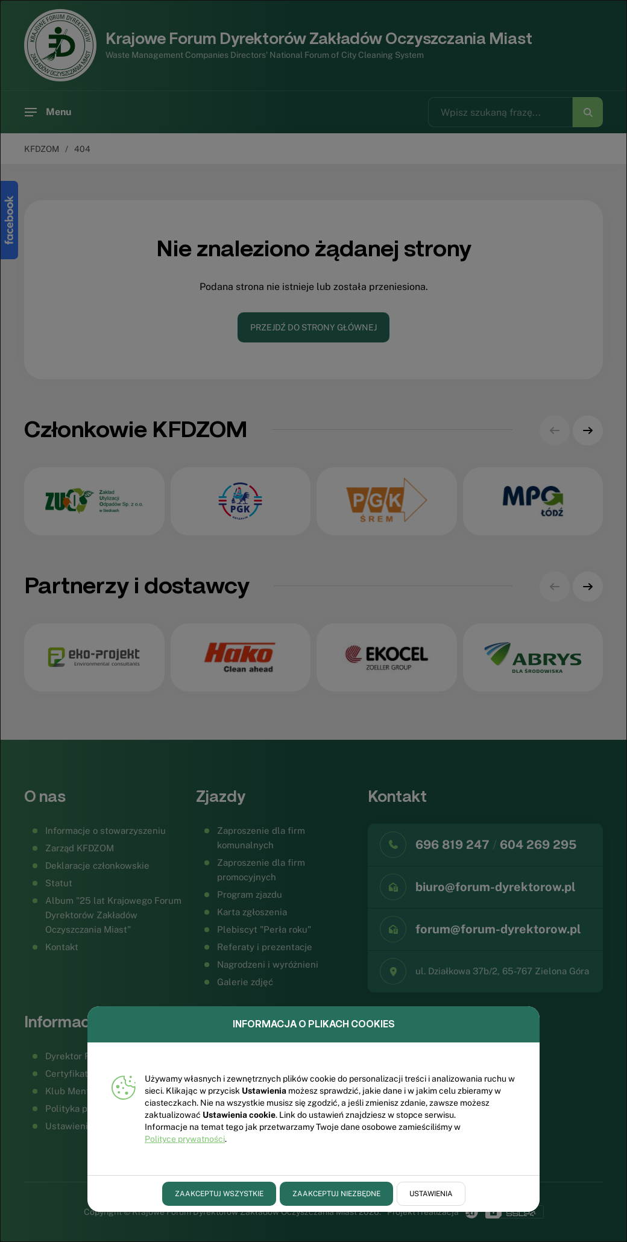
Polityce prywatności (185, 1139)
